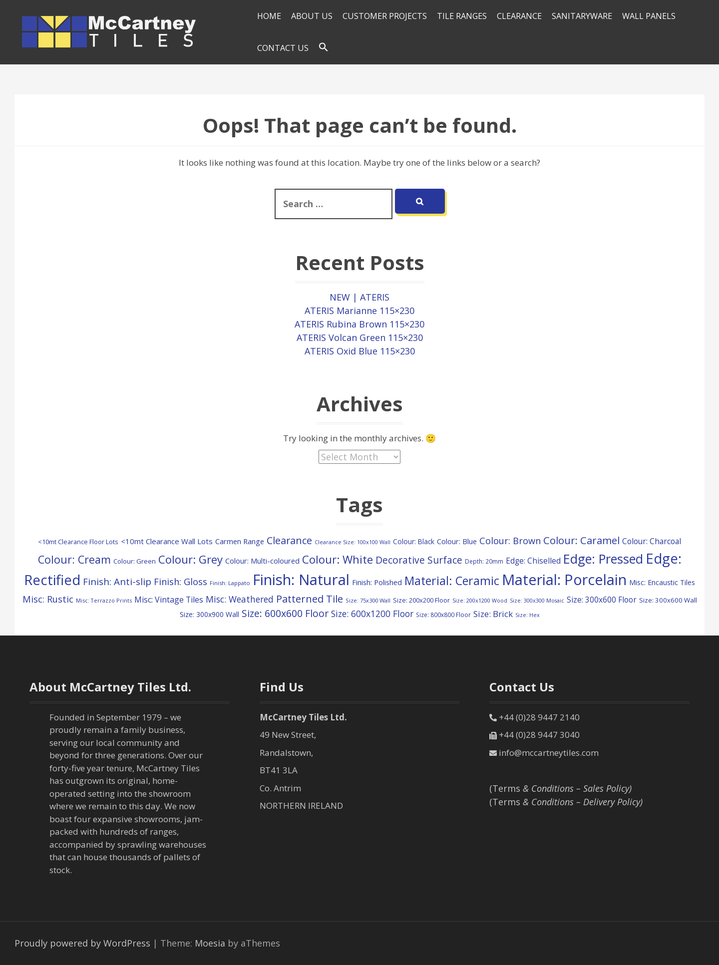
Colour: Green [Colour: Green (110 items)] (134, 561)
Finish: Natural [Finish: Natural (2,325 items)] (301, 580)
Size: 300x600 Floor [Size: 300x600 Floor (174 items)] (602, 600)
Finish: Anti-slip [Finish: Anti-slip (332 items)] (117, 581)
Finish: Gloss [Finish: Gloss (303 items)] (180, 581)
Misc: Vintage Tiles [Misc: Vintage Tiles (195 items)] (168, 599)
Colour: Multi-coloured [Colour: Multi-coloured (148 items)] (262, 561)
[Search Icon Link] (324, 47)
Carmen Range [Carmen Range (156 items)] (239, 541)
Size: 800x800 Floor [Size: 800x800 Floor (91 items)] (443, 615)
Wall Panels (649, 15)
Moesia (210, 943)
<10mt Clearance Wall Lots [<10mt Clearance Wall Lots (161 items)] (167, 541)
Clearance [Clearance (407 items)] (289, 540)
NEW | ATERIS (359, 297)
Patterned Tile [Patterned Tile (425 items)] (309, 599)
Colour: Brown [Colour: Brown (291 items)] (510, 541)
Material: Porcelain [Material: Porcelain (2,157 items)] (564, 579)
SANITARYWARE (582, 15)
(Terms (560, 788)
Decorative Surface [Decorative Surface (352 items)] (418, 560)
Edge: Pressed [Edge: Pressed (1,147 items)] (603, 558)
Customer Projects (385, 15)
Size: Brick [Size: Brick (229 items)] (493, 614)
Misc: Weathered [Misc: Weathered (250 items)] (240, 599)
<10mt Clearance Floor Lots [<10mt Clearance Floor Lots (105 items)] (78, 541)
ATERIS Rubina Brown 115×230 (359, 324)
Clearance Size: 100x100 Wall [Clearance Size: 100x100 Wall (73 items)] (352, 542)
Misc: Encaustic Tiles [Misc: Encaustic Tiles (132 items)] (662, 582)
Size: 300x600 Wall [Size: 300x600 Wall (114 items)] (668, 600)
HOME (269, 15)
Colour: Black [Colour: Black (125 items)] (413, 541)
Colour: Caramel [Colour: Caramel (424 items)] (581, 540)
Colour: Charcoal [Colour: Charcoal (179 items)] (651, 541)
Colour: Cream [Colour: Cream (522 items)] (74, 559)
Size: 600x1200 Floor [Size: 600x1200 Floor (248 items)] (372, 614)
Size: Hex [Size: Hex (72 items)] (527, 615)
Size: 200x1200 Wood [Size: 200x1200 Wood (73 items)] (479, 600)
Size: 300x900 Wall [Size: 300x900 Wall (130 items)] (209, 614)
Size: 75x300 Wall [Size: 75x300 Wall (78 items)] (368, 600)
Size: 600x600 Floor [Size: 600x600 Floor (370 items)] (285, 613)
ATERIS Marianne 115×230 (359, 311)
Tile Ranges (462, 15)
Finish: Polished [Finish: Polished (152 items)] (377, 582)
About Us (312, 15)
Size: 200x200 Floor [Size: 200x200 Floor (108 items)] (421, 600)
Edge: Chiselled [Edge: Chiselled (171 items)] (533, 561)
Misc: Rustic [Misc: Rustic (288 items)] (47, 599)
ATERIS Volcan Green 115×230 (360, 337)
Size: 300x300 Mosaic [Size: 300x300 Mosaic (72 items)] (537, 600)
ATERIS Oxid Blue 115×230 (360, 351)
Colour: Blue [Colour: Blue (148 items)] (457, 541)
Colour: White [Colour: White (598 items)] (337, 559)
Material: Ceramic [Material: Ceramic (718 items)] (451, 581)
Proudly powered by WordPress (82, 943)
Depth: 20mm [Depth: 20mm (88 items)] (484, 561)
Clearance (519, 15)
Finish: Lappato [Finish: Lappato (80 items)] (230, 583)
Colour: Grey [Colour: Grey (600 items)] (190, 559)
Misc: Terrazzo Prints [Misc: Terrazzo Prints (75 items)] (104, 600)
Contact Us (283, 47)
